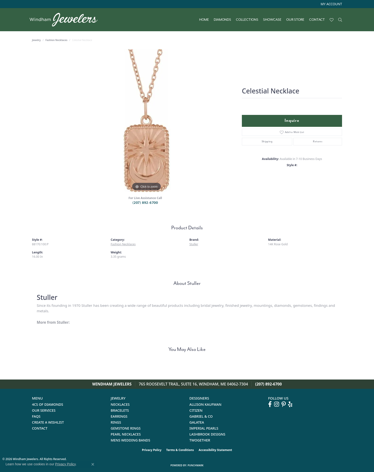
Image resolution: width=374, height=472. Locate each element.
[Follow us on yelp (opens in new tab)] (290, 404)
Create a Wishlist (48, 422)
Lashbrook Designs (207, 434)
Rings (116, 422)
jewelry (36, 40)
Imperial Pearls (203, 428)
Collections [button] (247, 20)
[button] (331, 4)
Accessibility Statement (215, 450)
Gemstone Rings (125, 428)
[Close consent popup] (92, 464)
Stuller (193, 244)
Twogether (199, 440)
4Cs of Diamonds (47, 404)
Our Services (44, 410)
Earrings (119, 416)
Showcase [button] (272, 20)
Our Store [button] (295, 20)
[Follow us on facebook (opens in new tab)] (270, 404)
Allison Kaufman (205, 404)
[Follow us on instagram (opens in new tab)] (276, 404)
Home (204, 20)
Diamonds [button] (222, 20)
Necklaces (120, 404)
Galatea (196, 422)
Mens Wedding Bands (130, 440)
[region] (146, 120)
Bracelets (120, 410)
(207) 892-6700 (145, 203)
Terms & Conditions (180, 450)
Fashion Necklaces (57, 40)
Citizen (196, 410)
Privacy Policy (151, 450)
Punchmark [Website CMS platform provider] (196, 465)
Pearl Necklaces (126, 434)
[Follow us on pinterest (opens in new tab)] (283, 404)
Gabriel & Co (201, 416)
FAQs (36, 416)
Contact (317, 20)
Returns (317, 141)
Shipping (267, 141)
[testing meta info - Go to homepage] (66, 19)
